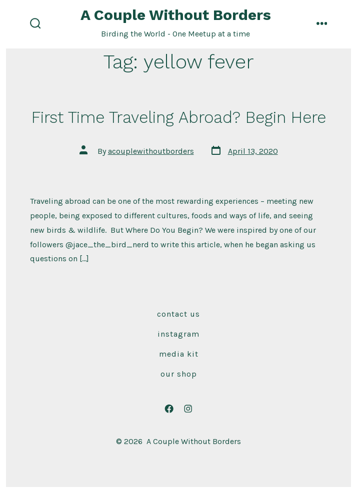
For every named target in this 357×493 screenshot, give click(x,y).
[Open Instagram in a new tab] (188, 408)
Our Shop (178, 374)
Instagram (179, 334)
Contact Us (178, 314)
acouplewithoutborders (151, 151)
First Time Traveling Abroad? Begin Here (179, 117)
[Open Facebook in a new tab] (169, 408)
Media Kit (178, 354)
